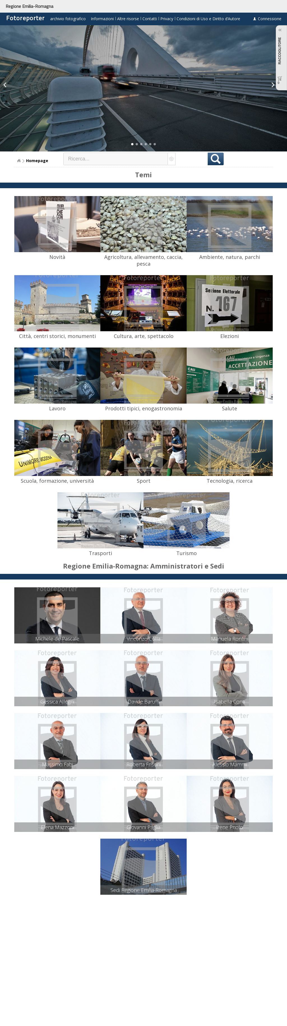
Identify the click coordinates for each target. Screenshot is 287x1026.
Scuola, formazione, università (57, 480)
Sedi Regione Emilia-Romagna (143, 890)
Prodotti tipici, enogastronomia (143, 408)
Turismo (186, 553)
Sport (144, 480)
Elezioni (229, 336)
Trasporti (100, 553)
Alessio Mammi (229, 764)
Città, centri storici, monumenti (57, 336)
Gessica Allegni (57, 701)
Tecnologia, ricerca (230, 480)
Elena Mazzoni (57, 827)
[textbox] (116, 159)
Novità (57, 257)
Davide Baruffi (143, 701)
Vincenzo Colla (143, 638)
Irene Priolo (229, 827)
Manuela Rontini (229, 638)
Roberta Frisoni (143, 764)
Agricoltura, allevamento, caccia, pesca (143, 260)
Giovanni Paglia (143, 827)
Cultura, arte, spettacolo (143, 336)
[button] (132, 144)
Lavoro (57, 408)
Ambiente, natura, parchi (229, 257)
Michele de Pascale (57, 638)
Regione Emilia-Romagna (29, 6)
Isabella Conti (229, 701)
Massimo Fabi (57, 764)
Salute (229, 408)
